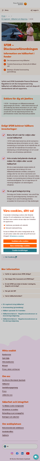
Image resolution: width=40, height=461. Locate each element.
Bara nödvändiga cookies (20, 246)
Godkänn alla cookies (20, 241)
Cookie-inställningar (20, 250)
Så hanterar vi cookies (17, 236)
